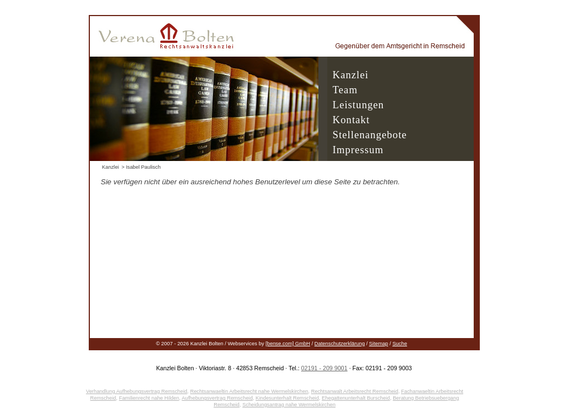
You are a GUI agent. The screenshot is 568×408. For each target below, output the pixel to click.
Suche (399, 343)
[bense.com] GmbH (288, 343)
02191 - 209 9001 (324, 368)
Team (345, 89)
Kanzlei (351, 74)
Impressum (358, 149)
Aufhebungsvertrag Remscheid (217, 398)
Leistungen (358, 104)
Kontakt (351, 119)
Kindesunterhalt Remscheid (287, 398)
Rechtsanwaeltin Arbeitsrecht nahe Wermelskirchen (249, 391)
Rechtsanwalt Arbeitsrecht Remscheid (354, 391)
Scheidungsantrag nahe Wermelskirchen (289, 404)
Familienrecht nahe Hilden (149, 398)
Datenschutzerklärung (340, 343)
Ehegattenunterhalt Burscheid (356, 398)
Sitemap (378, 343)
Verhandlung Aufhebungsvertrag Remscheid (136, 391)
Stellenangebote (370, 134)
